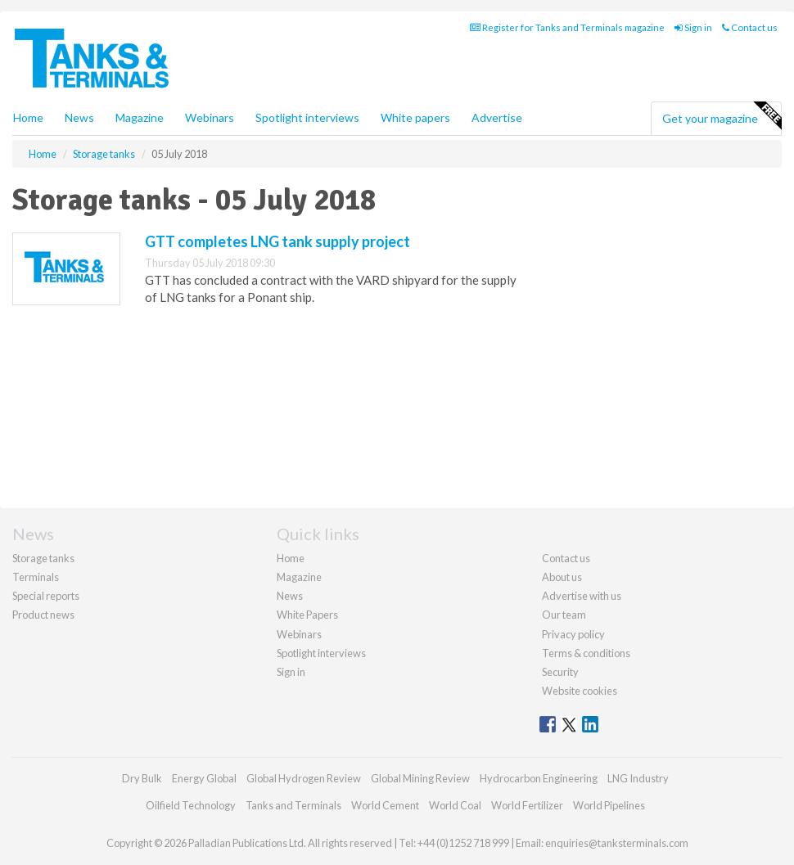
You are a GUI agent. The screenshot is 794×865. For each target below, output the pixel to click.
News (290, 595)
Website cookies (579, 690)
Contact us (750, 27)
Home (28, 117)
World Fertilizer (527, 805)
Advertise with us (581, 595)
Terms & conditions (586, 653)
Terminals (35, 576)
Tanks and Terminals (293, 805)
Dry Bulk (142, 778)
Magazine (139, 117)
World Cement (385, 805)
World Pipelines (609, 805)
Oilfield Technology (191, 805)
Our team (564, 614)
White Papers (307, 614)
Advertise (496, 117)
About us (562, 576)
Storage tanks (43, 558)
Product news (43, 614)
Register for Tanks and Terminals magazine (567, 27)
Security (560, 671)
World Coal (455, 805)
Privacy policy (573, 634)
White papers (415, 117)
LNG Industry (638, 778)
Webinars (209, 117)
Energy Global (204, 778)
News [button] (79, 117)
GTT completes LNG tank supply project (277, 241)
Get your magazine (721, 116)
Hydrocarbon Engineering (539, 778)
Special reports (45, 595)
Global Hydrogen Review (303, 778)
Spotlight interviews (307, 117)
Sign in (693, 27)
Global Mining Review (420, 778)
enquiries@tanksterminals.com (616, 842)
